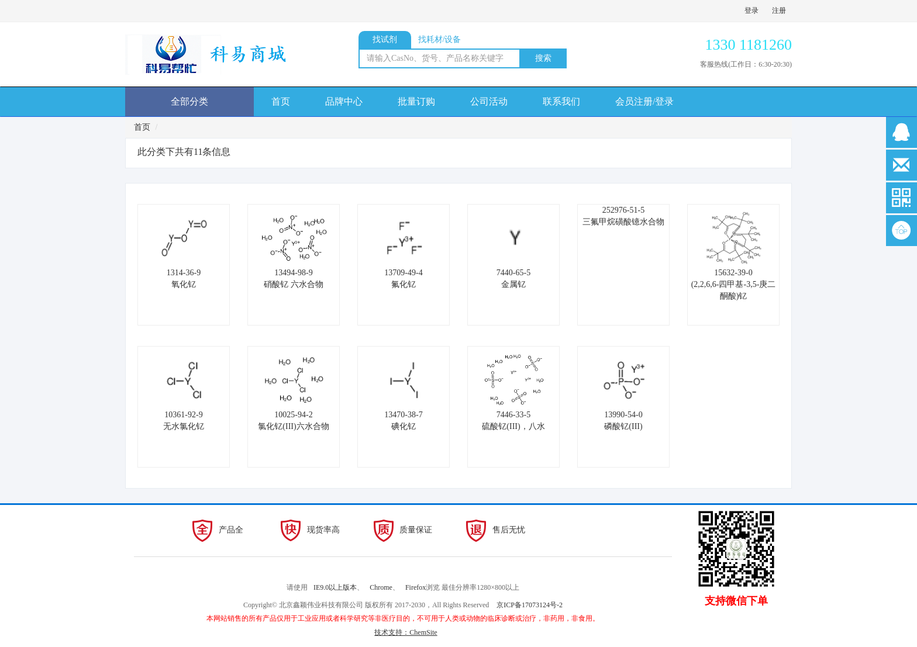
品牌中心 (344, 101)
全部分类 (189, 101)
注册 (779, 10)
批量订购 (416, 101)
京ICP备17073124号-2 (530, 605)
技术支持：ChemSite (405, 632)
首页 (280, 101)
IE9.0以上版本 (335, 587)
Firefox (415, 587)
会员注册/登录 (644, 101)
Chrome (381, 587)
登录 (751, 10)
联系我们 (561, 101)
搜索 (543, 58)
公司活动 (489, 101)
